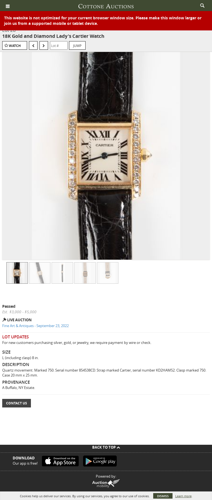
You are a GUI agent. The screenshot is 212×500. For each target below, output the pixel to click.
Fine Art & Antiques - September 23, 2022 (35, 325)
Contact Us (16, 403)
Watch (15, 45)
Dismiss (163, 496)
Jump (77, 45)
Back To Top (106, 447)
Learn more (183, 496)
